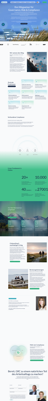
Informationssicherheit (14, 388)
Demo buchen (23, 388)
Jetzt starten (23, 387)
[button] (43, 312)
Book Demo (44, 2)
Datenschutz (13, 389)
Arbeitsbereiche (13, 387)
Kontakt (22, 389)
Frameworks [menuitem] (17, 2)
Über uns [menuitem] (32, 2)
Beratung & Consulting (14, 397)
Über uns (23, 392)
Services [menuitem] (22, 2)
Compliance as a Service (14, 396)
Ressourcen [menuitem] (27, 2)
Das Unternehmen (24, 391)
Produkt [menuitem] (12, 2)
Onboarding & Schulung (14, 398)
